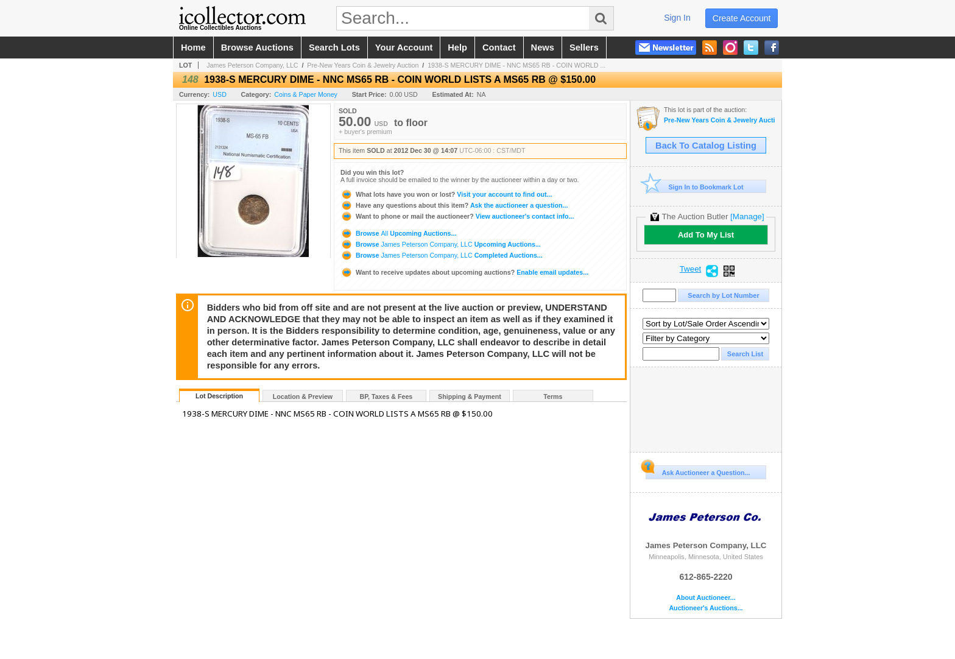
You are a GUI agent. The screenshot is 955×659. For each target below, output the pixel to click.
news (542, 47)
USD (220, 94)
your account (403, 47)
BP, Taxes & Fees (386, 396)
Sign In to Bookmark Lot (695, 187)
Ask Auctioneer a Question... (698, 470)
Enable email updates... (464, 272)
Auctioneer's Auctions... (705, 608)
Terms (552, 396)
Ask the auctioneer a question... (454, 205)
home (193, 47)
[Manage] (747, 216)
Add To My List (706, 234)
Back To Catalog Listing (705, 145)
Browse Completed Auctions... (441, 255)
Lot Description (219, 396)
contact (499, 47)
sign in (677, 18)
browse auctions (257, 47)
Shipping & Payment (469, 396)
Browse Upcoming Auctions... (398, 233)
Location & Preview (303, 396)
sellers (584, 47)
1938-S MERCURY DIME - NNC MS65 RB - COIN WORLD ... (516, 65)
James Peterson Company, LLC (252, 65)
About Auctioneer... (705, 597)
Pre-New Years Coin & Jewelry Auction (362, 65)
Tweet (691, 269)
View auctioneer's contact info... (457, 216)
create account (742, 18)
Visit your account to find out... (446, 194)
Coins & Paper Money (305, 94)
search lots (334, 47)
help (457, 47)
